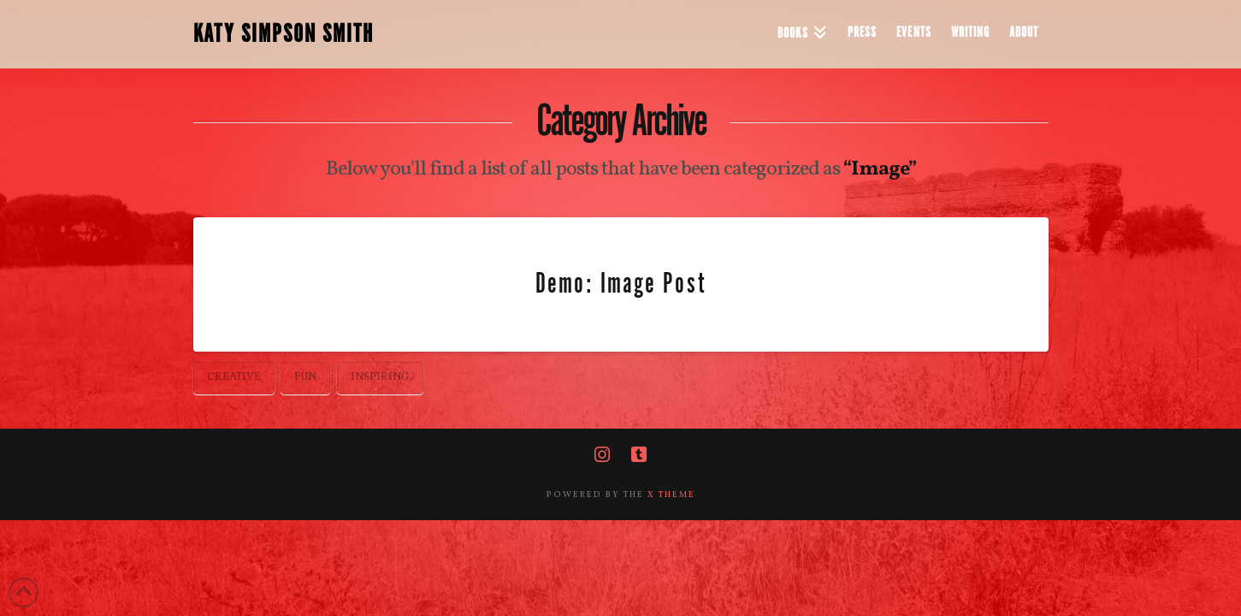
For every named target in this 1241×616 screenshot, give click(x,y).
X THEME (671, 494)
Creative (234, 377)
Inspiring (380, 377)
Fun (305, 377)
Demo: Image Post (620, 284)
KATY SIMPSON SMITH (284, 34)
